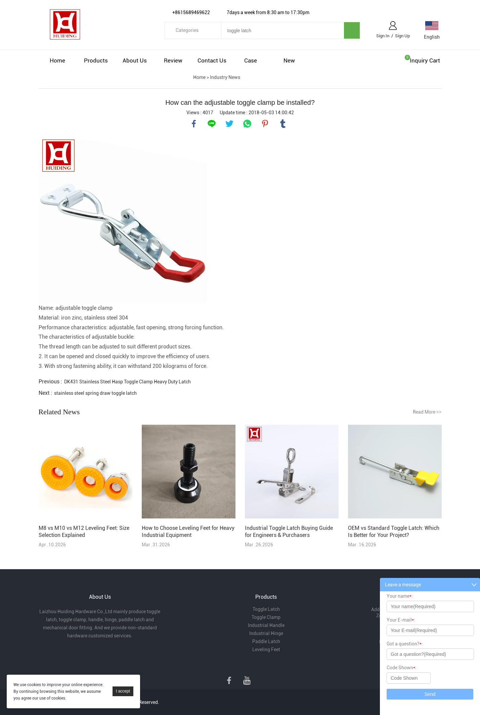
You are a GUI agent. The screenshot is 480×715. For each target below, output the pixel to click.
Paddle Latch (266, 641)
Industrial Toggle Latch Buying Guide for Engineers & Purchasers (289, 531)
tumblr (283, 124)
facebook (194, 124)
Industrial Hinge (266, 633)
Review (173, 60)
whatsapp (247, 124)
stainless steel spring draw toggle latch (95, 393)
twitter (229, 124)
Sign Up (402, 35)
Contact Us (212, 60)
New (289, 60)
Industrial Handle (266, 625)
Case (250, 60)
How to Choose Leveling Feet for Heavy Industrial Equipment (188, 531)
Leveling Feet (266, 649)
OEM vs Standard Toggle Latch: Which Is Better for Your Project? (393, 531)
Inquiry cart (425, 60)
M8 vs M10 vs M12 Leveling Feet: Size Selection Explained (84, 531)
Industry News (225, 77)
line (212, 124)
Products (96, 60)
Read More (427, 412)
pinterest (265, 124)
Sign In (382, 35)
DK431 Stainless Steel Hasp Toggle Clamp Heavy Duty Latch (127, 381)
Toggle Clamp (266, 617)
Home (57, 60)
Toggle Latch (266, 609)
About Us (135, 60)
